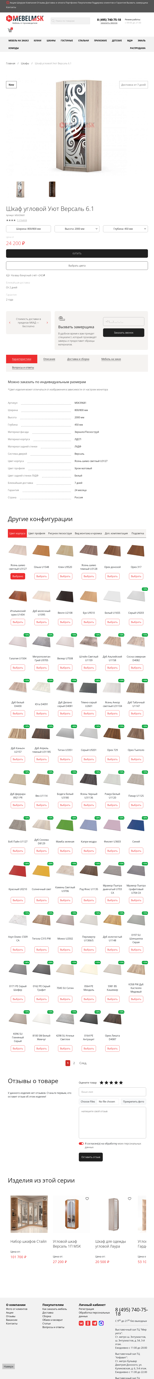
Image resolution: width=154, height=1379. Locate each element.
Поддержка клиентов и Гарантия (109, 2)
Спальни (83, 40)
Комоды (13, 48)
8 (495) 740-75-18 (109, 19)
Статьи (46, 1324)
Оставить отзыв (90, 1157)
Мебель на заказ (18, 40)
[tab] (21, 360)
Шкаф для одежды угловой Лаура (113, 1244)
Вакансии (11, 1320)
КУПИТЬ (77, 255)
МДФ (130, 40)
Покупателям (84, 2)
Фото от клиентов (16, 1309)
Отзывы (41, 2)
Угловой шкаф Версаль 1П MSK (68, 1244)
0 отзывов (22, 221)
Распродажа (138, 48)
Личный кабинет (92, 1305)
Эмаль (142, 40)
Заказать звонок (109, 23)
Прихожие (100, 40)
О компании (15, 1305)
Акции (13, 2)
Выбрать (41, 576)
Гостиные (67, 40)
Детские (117, 40)
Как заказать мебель (54, 1309)
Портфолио (71, 2)
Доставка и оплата (55, 2)
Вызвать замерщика (137, 2)
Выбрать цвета (77, 267)
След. (83, 1063)
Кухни (37, 40)
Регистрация (86, 1309)
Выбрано (17, 576)
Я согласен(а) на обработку (113, 1145)
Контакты (11, 7)
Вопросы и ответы (53, 1327)
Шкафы (51, 40)
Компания (31, 2)
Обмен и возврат (52, 1320)
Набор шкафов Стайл (29, 1241)
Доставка (47, 1313)
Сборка (46, 1317)
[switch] (81, 1143)
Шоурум (21, 2)
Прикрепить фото (133, 1101)
